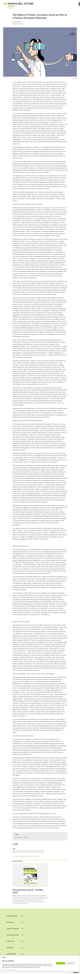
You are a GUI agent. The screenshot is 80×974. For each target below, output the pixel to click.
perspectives (39, 851)
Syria (20, 851)
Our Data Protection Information (8, 969)
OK (60, 963)
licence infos (74, 78)
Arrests (15, 851)
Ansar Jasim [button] (17, 21)
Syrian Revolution (29, 851)
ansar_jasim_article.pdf (22, 837)
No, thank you (70, 963)
